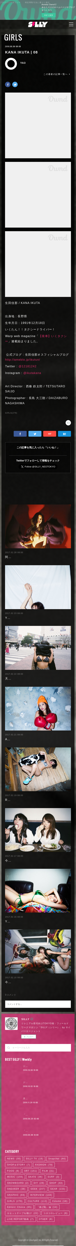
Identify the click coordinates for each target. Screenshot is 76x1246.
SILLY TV (34, 1156)
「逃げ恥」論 (47, 1204)
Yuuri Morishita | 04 (20, 918)
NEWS (14, 1156)
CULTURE (37, 1198)
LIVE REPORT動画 (20, 1216)
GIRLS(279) (11, 413)
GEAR (57, 1186)
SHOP (56, 1180)
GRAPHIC (16, 1192)
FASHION (44, 1162)
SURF (53, 1174)
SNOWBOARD (18, 1180)
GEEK (38, 1186)
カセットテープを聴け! (22, 1210)
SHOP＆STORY (18, 1162)
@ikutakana (32, 373)
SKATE (35, 1174)
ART (30, 1168)
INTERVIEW (41, 1192)
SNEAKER (16, 1186)
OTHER (46, 1216)
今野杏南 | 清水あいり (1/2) (25, 979)
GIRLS (13, 37)
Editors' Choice (19, 1204)
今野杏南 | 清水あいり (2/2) (25, 857)
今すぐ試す (48, 15)
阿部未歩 (11, 554)
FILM (48, 1168)
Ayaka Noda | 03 (17, 736)
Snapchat (57, 1156)
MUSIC (15, 1174)
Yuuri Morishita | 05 (20, 615)
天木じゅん (13, 675)
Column (60, 1198)
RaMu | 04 (13, 797)
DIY (39, 1180)
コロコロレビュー (55, 1210)
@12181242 (28, 366)
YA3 (23, 62)
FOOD (13, 1168)
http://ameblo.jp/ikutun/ (22, 359)
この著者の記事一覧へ (57, 74)
